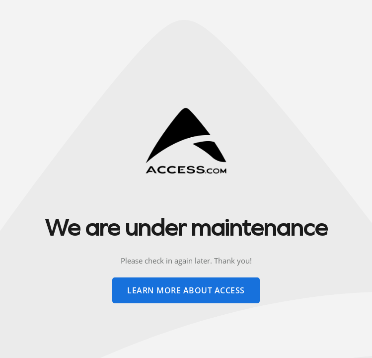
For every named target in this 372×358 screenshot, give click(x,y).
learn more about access (185, 290)
